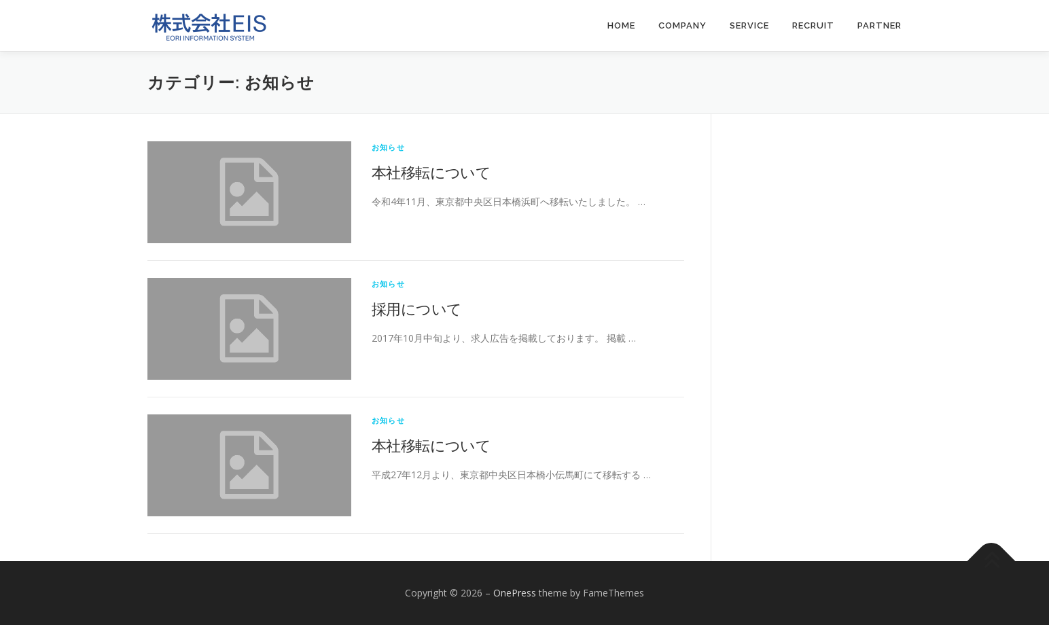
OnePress (514, 592)
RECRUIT (813, 25)
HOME (621, 25)
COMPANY (682, 25)
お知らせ (388, 147)
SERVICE (749, 25)
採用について (416, 308)
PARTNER (879, 25)
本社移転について (431, 172)
